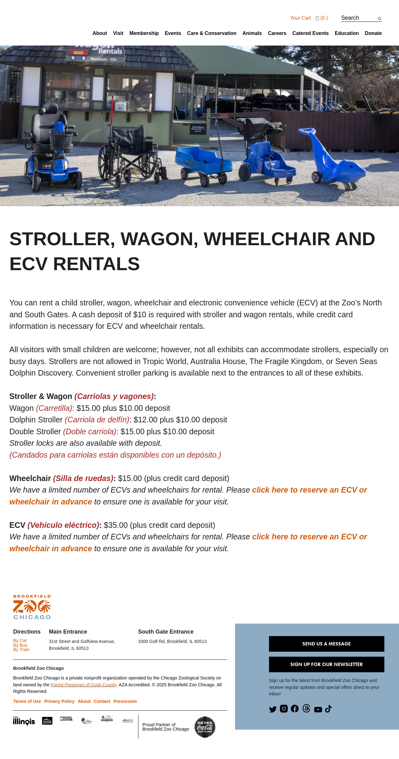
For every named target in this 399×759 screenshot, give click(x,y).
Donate (373, 33)
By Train (21, 649)
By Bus (20, 645)
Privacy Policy (59, 701)
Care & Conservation (211, 33)
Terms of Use (27, 701)
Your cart (309, 18)
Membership (144, 33)
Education (347, 33)
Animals (252, 33)
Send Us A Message (326, 643)
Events (173, 33)
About (100, 33)
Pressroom (125, 701)
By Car (20, 640)
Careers (277, 33)
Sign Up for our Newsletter (326, 664)
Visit (118, 33)
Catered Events (310, 33)
